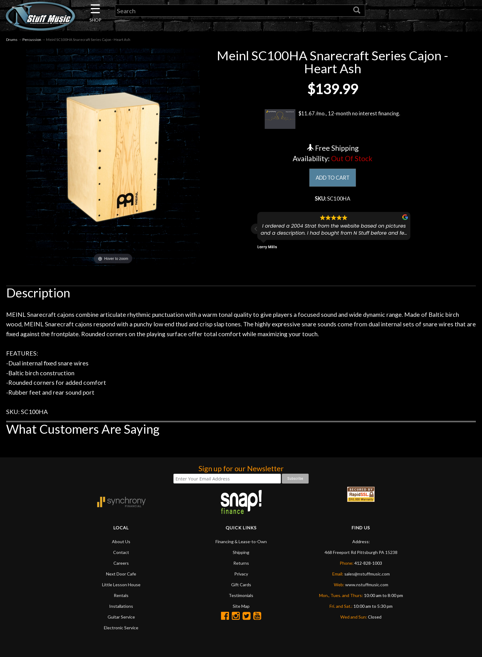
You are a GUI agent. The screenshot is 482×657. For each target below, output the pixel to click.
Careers (121, 563)
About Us (121, 541)
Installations (121, 606)
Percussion (31, 39)
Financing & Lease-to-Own (241, 541)
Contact (121, 552)
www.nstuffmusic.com (366, 584)
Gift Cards (241, 584)
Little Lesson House (121, 584)
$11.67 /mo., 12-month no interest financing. (332, 119)
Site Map (241, 606)
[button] (256, 230)
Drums (12, 39)
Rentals (121, 595)
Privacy (241, 573)
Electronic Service (121, 627)
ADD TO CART (332, 177)
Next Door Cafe (121, 573)
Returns (241, 563)
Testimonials (241, 595)
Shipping (241, 552)
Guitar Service (121, 616)
